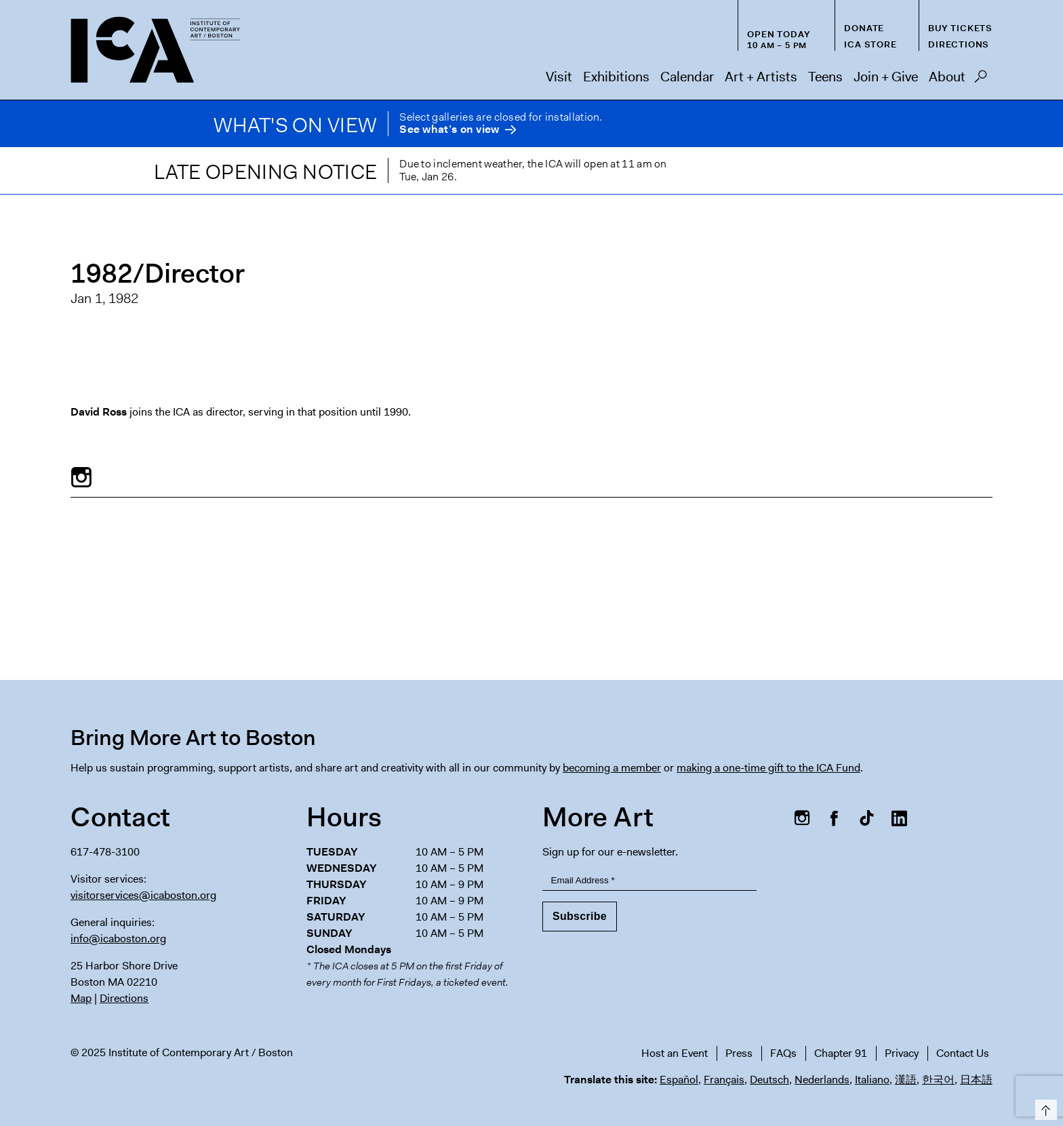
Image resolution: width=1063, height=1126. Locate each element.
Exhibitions (616, 76)
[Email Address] (649, 881)
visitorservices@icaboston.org (143, 895)
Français (724, 1079)
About (947, 76)
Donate (864, 28)
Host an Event (674, 1053)
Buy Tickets (960, 28)
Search (980, 80)
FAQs (783, 1053)
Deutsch (769, 1079)
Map (81, 998)
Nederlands (822, 1079)
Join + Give (886, 76)
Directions (958, 44)
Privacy (902, 1053)
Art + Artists (761, 76)
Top (1043, 1107)
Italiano (872, 1079)
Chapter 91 (840, 1053)
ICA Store (870, 44)
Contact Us (962, 1053)
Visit (559, 76)
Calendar (687, 76)
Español (679, 1079)
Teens (825, 76)
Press (739, 1053)
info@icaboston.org (118, 938)
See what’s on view (449, 129)
